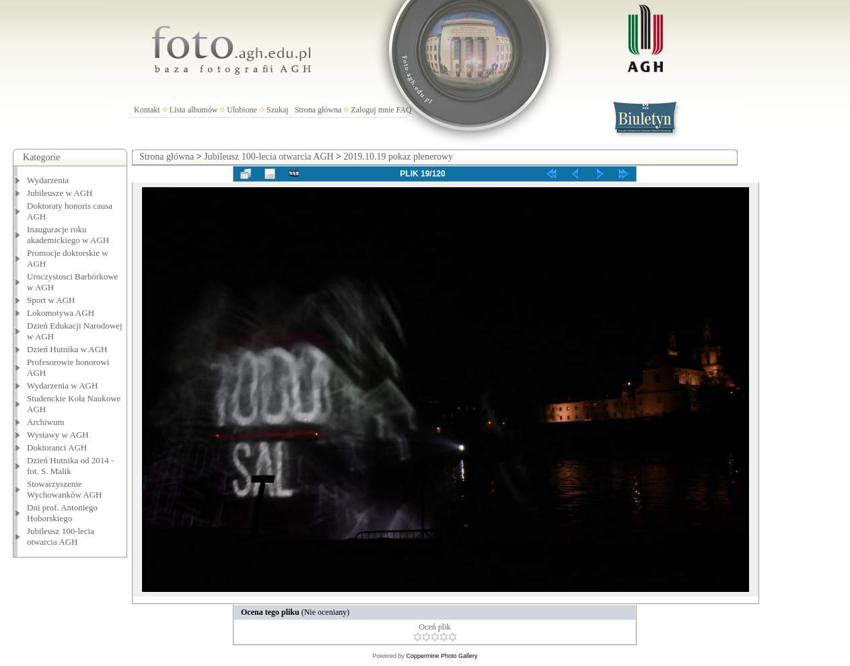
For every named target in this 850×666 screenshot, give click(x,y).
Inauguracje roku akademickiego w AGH (68, 234)
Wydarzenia (48, 180)
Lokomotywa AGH (60, 313)
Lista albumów (194, 109)
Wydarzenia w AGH (62, 385)
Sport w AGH (51, 300)
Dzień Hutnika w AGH (67, 349)
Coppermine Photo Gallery (441, 656)
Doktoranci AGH (57, 447)
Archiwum (46, 422)
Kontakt (147, 109)
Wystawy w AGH (58, 435)
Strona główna (318, 109)
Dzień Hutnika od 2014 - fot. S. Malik (70, 465)
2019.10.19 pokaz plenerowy (399, 157)
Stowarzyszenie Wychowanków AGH (64, 489)
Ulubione (242, 109)
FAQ (404, 109)
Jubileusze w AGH (60, 193)
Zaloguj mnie (372, 109)
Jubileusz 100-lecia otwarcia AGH (60, 536)
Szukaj (278, 109)
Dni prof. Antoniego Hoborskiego (62, 512)
